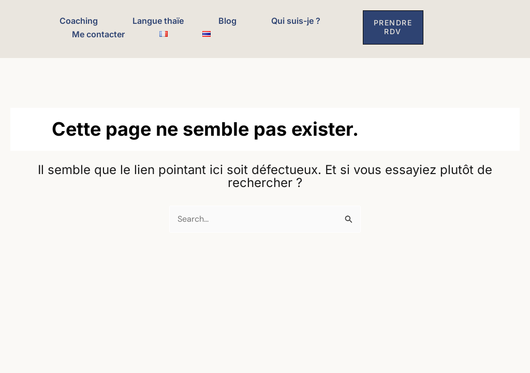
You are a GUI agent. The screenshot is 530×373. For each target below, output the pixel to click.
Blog (227, 21)
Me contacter (98, 34)
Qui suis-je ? (295, 21)
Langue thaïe (158, 21)
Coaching (79, 21)
